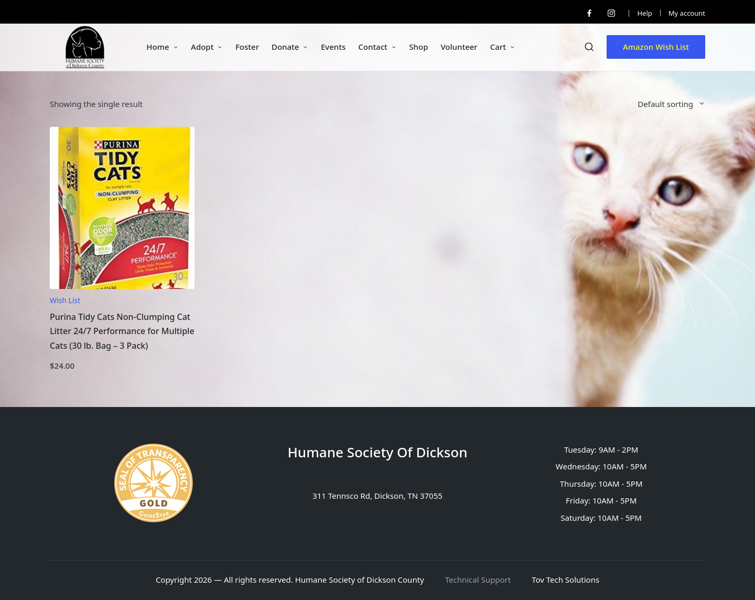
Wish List (65, 300)
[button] (656, 47)
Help (644, 13)
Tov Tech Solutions (565, 579)
